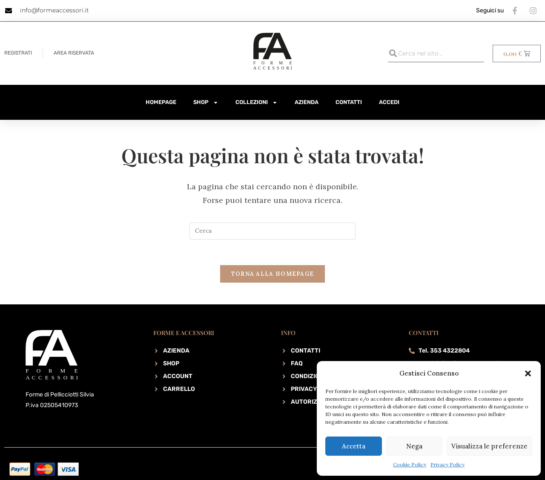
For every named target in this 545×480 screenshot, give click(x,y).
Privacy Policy (447, 464)
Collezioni (256, 102)
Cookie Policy (409, 464)
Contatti (349, 102)
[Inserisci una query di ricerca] (272, 231)
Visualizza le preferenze (489, 446)
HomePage (161, 102)
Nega (414, 446)
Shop (205, 102)
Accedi (389, 102)
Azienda (306, 102)
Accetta (353, 446)
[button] (528, 373)
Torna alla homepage (272, 274)
